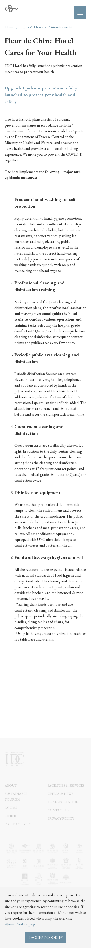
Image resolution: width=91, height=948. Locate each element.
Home (9, 27)
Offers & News (31, 27)
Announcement (60, 27)
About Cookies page (20, 924)
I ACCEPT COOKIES (46, 937)
